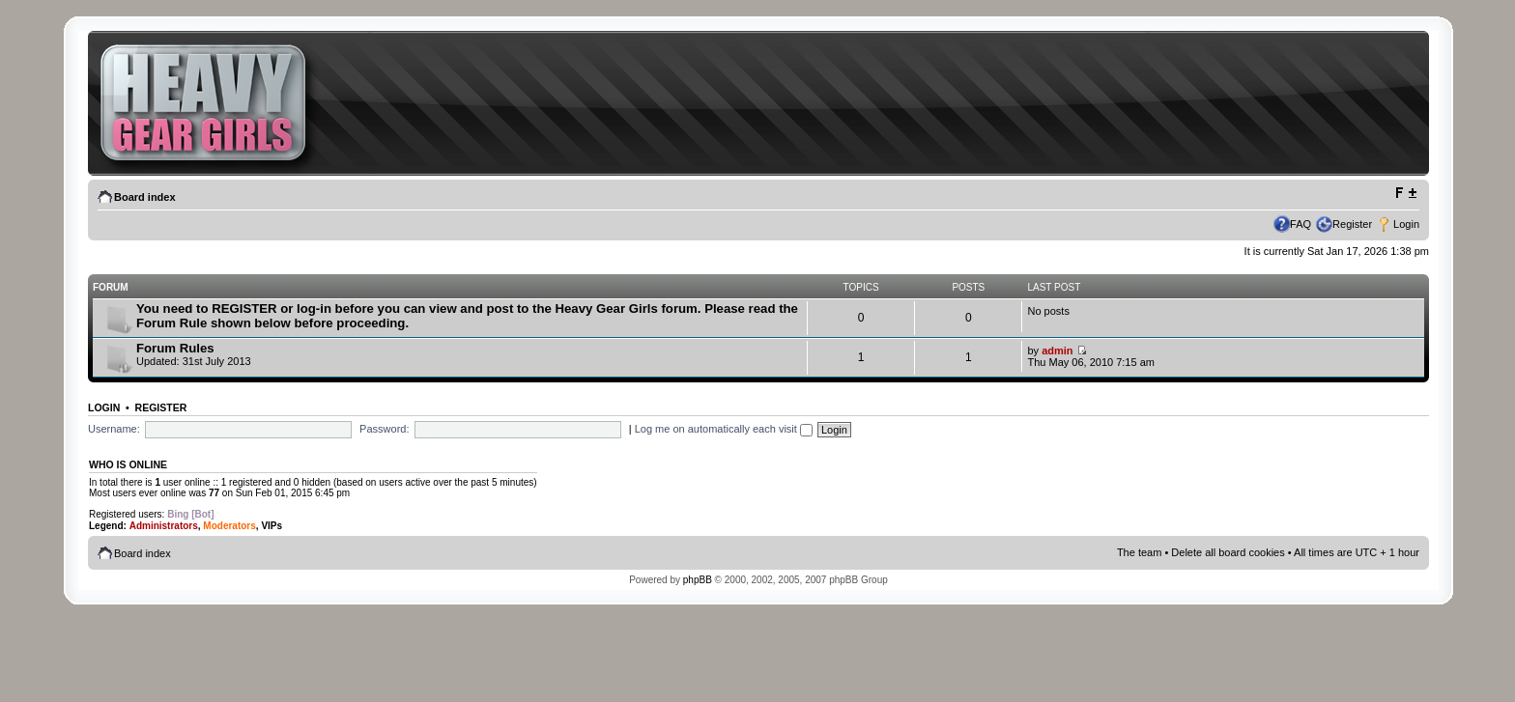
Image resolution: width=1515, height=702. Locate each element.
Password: (384, 429)
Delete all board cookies (1227, 552)
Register (1352, 224)
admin (1057, 350)
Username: (114, 429)
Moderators (229, 525)
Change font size (1405, 193)
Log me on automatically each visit (724, 429)
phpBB (697, 580)
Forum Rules (175, 348)
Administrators (163, 525)
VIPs (271, 525)
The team (1139, 552)
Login (1406, 224)
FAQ (1300, 224)
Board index (145, 197)
